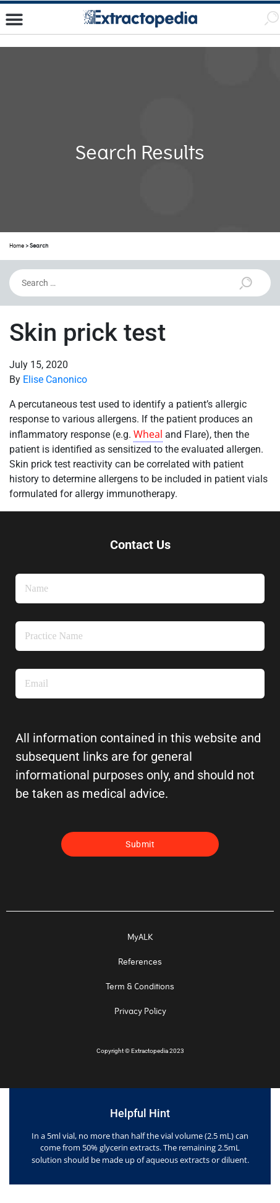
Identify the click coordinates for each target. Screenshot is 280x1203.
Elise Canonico (55, 379)
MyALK (140, 937)
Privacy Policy (140, 1011)
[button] (14, 19)
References (140, 961)
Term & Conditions (140, 986)
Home (16, 246)
